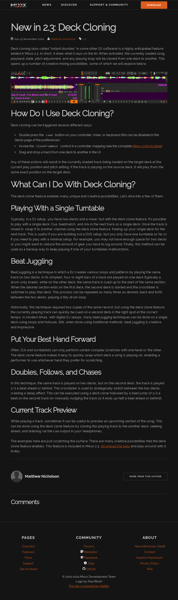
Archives (150, 546)
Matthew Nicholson (63, 39)
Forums (89, 546)
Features (28, 552)
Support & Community (109, 4)
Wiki (150, 569)
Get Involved (28, 569)
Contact (149, 552)
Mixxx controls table (147, 146)
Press (28, 557)
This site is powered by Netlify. (89, 586)
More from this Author (145, 476)
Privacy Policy (149, 563)
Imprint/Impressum (149, 557)
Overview (28, 546)
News (47, 4)
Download (154, 5)
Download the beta (115, 446)
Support (28, 563)
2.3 (84, 39)
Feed (160, 546)
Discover (69, 4)
